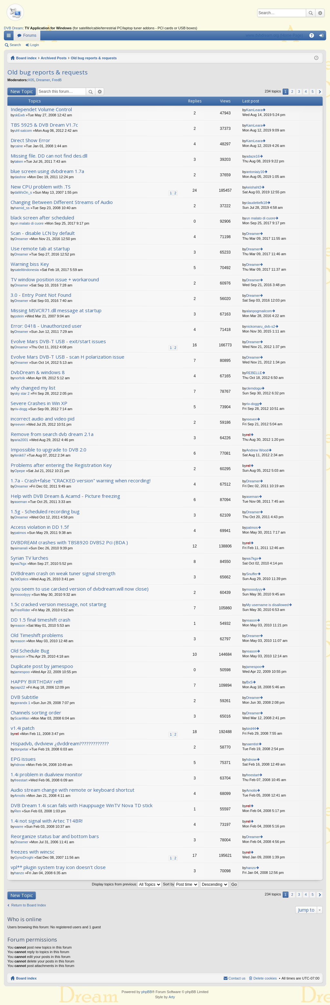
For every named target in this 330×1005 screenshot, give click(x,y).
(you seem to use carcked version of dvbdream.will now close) (80, 589)
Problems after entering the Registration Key (61, 465)
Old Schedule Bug (30, 651)
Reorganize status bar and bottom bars (55, 836)
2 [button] (292, 91)
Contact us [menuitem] (237, 978)
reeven (20, 424)
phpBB (146, 992)
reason (20, 625)
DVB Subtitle (24, 697)
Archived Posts (54, 58)
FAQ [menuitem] (313, 36)
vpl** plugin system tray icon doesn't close (58, 867)
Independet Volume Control (41, 109)
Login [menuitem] (322, 36)
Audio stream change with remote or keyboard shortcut (72, 790)
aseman (21, 502)
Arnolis (20, 795)
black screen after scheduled (42, 218)
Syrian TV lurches (29, 558)
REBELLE (254, 373)
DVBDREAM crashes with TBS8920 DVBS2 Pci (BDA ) (69, 542)
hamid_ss (22, 208)
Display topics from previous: (126, 884)
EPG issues (23, 759)
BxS (249, 682)
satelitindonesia (27, 270)
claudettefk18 (256, 203)
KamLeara (254, 110)
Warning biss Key (30, 264)
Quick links (10, 36)
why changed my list (33, 388)
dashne (20, 177)
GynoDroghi (24, 857)
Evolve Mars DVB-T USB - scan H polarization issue (67, 357)
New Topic (21, 91)
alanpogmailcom (259, 311)
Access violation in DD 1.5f (40, 527)
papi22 (20, 687)
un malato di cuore (29, 223)
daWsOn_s (23, 192)
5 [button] (313, 91)
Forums (29, 35)
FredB (57, 80)
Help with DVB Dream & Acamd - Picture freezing (65, 496)
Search (310, 13)
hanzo (19, 873)
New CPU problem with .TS (41, 187)
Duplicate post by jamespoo (42, 666)
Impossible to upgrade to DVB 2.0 (48, 450)
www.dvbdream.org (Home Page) (274, 35)
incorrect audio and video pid (42, 419)
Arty (172, 997)
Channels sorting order (36, 713)
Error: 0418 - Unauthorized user (46, 326)
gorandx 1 (22, 703)
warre (19, 826)
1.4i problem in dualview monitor (46, 774)
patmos (20, 533)
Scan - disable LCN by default (43, 233)
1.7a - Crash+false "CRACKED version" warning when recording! (80, 481)
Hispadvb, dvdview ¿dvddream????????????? (60, 743)
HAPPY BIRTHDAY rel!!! (37, 682)
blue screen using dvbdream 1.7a (47, 171)
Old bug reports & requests (94, 58)
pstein (19, 316)
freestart (21, 780)
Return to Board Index (28, 905)
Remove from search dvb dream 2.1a (52, 434)
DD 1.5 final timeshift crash (40, 620)
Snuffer (251, 574)
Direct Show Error (30, 140)
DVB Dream (13, 28)
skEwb (20, 115)
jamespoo (22, 672)
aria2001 (21, 440)
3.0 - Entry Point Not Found (41, 295)
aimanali (21, 548)
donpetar (21, 749)
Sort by (181, 884)
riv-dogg (21, 409)
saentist (252, 744)
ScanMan (22, 718)
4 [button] (306, 91)
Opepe (20, 471)
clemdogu (254, 388)
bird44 (251, 728)
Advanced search (319, 13)
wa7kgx (20, 563)
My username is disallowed (267, 605)
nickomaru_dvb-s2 (260, 326)
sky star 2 (22, 393)
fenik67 (20, 455)
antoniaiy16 (255, 172)
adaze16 (253, 156)
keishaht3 (253, 187)
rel (248, 435)
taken (19, 161)
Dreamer (43, 80)
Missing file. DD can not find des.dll (49, 156)
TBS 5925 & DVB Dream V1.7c (44, 125)
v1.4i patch (22, 728)
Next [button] (319, 92)
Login (34, 45)
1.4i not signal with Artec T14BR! (46, 821)
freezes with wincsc (32, 852)
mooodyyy (23, 594)
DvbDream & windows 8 (38, 372)
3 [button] (299, 91)
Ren (18, 811)
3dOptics (21, 579)
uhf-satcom (23, 130)
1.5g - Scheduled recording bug (45, 511)
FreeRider (22, 610)
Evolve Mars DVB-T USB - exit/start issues (58, 341)
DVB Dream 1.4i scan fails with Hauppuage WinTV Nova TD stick (81, 805)
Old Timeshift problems (37, 635)
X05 (31, 80)
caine (19, 146)
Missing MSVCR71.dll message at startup (56, 310)
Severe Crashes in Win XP (39, 403)
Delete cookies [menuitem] (265, 978)
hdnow (20, 765)
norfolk (20, 378)
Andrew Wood (257, 450)
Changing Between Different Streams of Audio (62, 202)
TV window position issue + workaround (55, 279)
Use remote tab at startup (40, 249)
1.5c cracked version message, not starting (58, 604)
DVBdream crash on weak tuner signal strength (63, 573)
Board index (26, 58)
